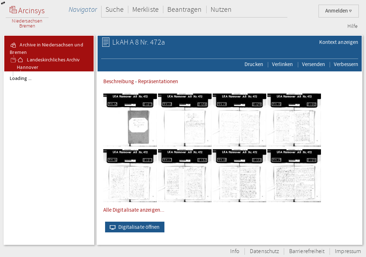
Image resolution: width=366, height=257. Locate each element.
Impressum (348, 251)
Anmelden (338, 10)
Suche (114, 9)
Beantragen (184, 9)
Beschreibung (118, 81)
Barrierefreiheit (307, 251)
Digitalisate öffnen (133, 227)
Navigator (83, 9)
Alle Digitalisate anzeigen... (133, 209)
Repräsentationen (158, 81)
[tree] (49, 157)
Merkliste (145, 9)
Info (234, 251)
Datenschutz (264, 251)
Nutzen (221, 9)
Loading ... (20, 78)
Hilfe (352, 26)
